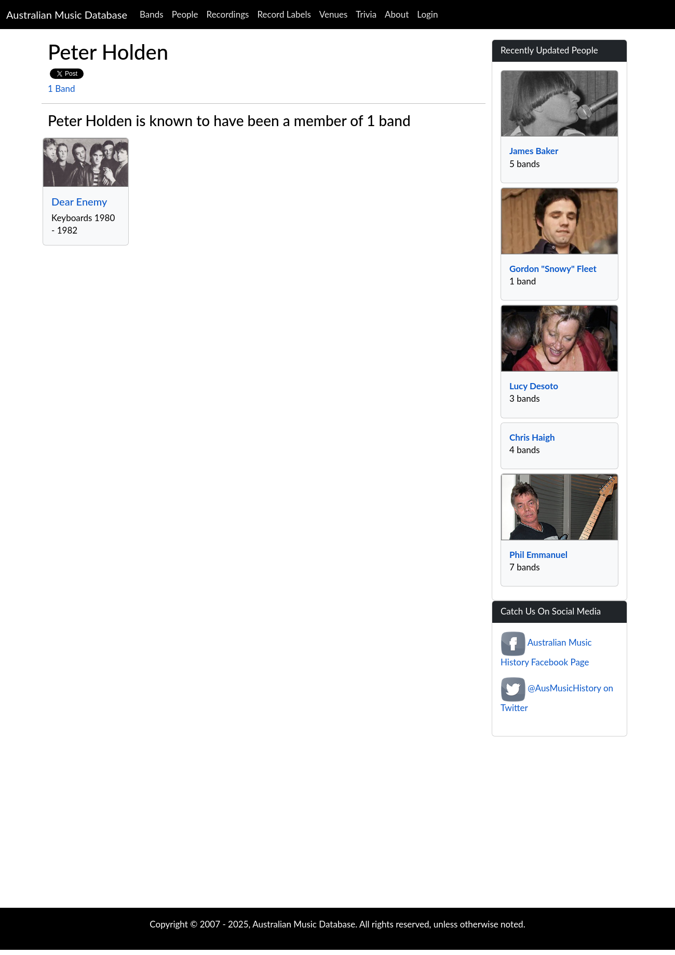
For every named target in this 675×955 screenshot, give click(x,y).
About (397, 14)
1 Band (61, 88)
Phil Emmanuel (538, 554)
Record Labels (283, 14)
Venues (333, 14)
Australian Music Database (66, 14)
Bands (152, 14)
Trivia (366, 14)
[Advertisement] (337, 824)
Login (427, 14)
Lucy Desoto (533, 385)
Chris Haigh (532, 437)
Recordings (228, 14)
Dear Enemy (79, 201)
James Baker (533, 150)
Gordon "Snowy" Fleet (553, 268)
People (185, 14)
